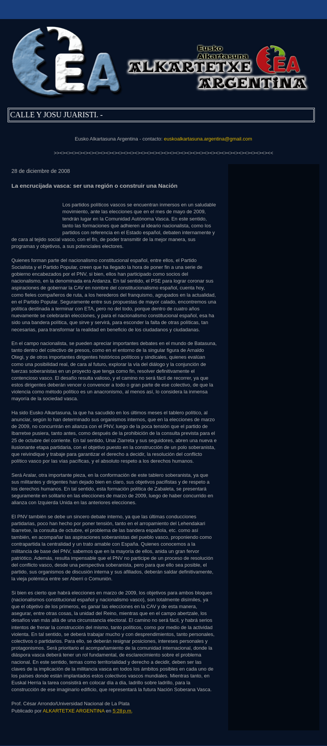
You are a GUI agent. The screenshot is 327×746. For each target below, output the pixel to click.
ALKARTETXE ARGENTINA (74, 711)
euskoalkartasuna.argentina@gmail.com (208, 139)
